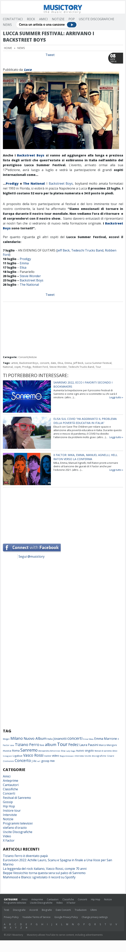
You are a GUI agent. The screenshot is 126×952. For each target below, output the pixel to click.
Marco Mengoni (108, 745)
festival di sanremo (103, 750)
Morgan (6, 739)
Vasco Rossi (33, 755)
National (8, 367)
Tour (98, 367)
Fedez (73, 744)
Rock (31, 19)
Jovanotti (60, 738)
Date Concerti (63, 910)
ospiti (17, 367)
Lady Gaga (70, 751)
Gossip (8, 802)
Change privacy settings (95, 917)
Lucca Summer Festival (98, 363)
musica (7, 750)
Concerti (23, 357)
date (53, 363)
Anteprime (10, 780)
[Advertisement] (63, 329)
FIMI (52, 761)
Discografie (19, 910)
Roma (16, 750)
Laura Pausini (88, 745)
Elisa (23, 267)
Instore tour (12, 810)
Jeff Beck (63, 250)
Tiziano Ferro (27, 744)
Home (8, 48)
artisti (14, 363)
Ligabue (17, 755)
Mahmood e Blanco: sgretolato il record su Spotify (39, 877)
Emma (24, 263)
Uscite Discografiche (96, 19)
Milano (16, 738)
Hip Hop (9, 806)
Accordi (33, 910)
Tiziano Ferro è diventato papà (25, 856)
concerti (44, 363)
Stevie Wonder (30, 276)
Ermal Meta (88, 739)
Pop (72, 19)
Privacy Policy (11, 917)
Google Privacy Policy (66, 917)
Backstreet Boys (30, 155)
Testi (6, 910)
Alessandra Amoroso (49, 750)
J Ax (34, 761)
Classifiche (10, 789)
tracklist (47, 756)
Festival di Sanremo (17, 798)
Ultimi (93, 910)
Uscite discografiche (95, 755)
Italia (50, 739)
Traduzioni (81, 910)
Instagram (7, 756)
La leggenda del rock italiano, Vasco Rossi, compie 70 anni (45, 868)
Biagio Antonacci (67, 756)
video (55, 755)
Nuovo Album (35, 738)
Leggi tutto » (116, 397)
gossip (45, 761)
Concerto (23, 760)
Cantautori (11, 785)
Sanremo (29, 750)
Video (7, 836)
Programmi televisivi (18, 823)
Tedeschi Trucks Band (87, 250)
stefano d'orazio (15, 827)
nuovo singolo (85, 750)
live (42, 745)
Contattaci (13, 19)
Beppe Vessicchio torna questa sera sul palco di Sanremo (44, 873)
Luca (28, 69)
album (50, 744)
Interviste (10, 815)
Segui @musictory (32, 556)
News (7, 25)
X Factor (9, 840)
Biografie (47, 910)
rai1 (38, 761)
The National (34, 183)
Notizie (58, 19)
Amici (43, 19)
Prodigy (12, 183)
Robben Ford (40, 367)
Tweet (50, 55)
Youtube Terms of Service (36, 917)
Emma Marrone (105, 738)
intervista (79, 756)
